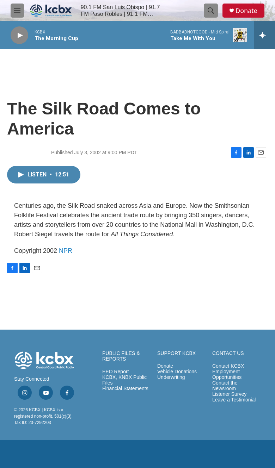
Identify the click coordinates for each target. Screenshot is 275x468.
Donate (246, 10)
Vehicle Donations (177, 371)
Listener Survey (229, 394)
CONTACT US (228, 353)
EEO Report (115, 371)
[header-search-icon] (211, 11)
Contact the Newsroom (225, 385)
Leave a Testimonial (234, 400)
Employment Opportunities (227, 374)
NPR (65, 250)
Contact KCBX (228, 366)
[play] (19, 35)
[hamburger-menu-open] (17, 11)
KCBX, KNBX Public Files (124, 380)
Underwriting (171, 377)
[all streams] (264, 35)
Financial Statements (125, 388)
